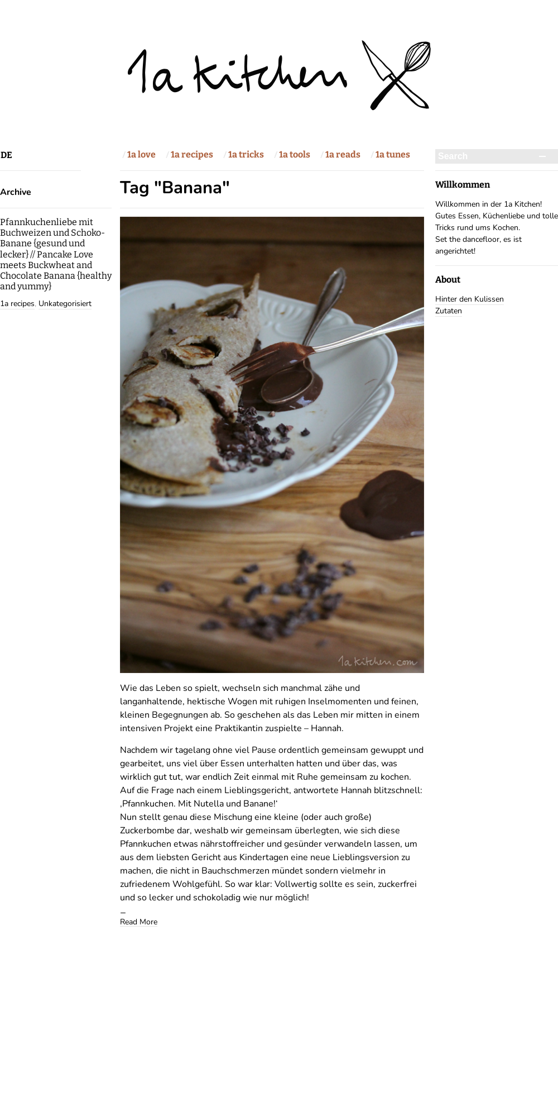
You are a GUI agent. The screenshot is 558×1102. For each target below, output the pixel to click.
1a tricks (246, 154)
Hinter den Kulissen (469, 299)
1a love (141, 154)
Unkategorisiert (65, 303)
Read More (138, 922)
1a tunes (393, 154)
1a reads (342, 154)
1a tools (294, 154)
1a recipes (192, 154)
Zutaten (448, 311)
